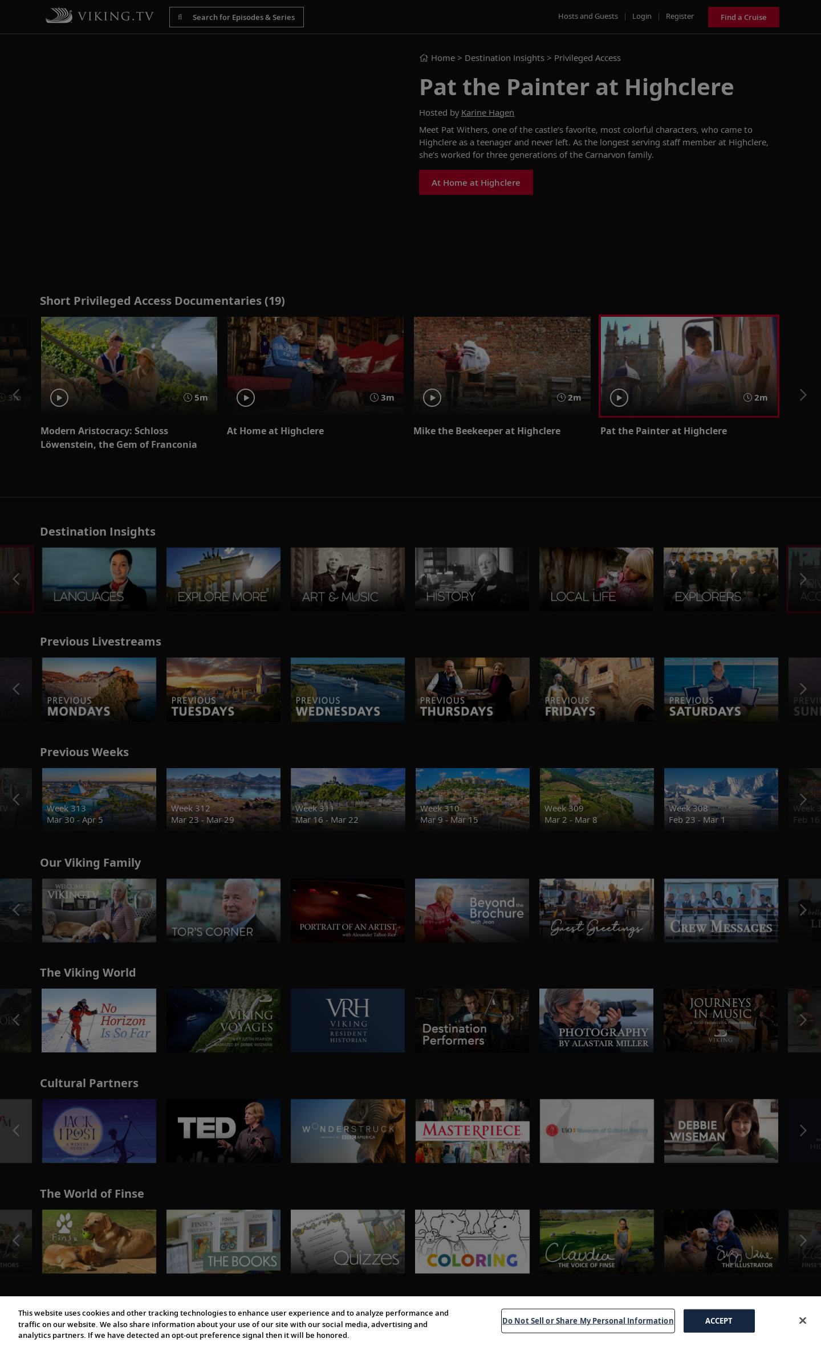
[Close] (802, 1320)
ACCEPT (719, 1320)
